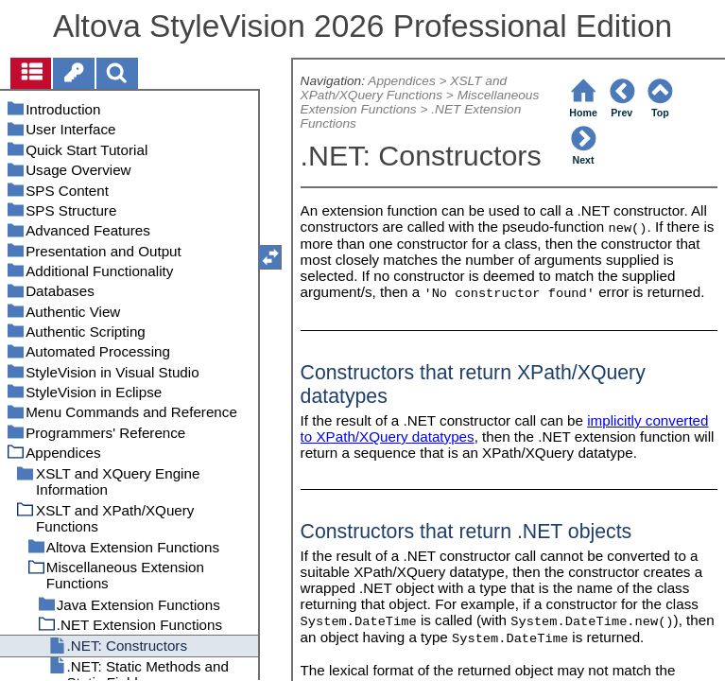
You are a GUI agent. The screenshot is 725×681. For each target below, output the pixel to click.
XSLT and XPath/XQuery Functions (404, 88)
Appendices (401, 81)
